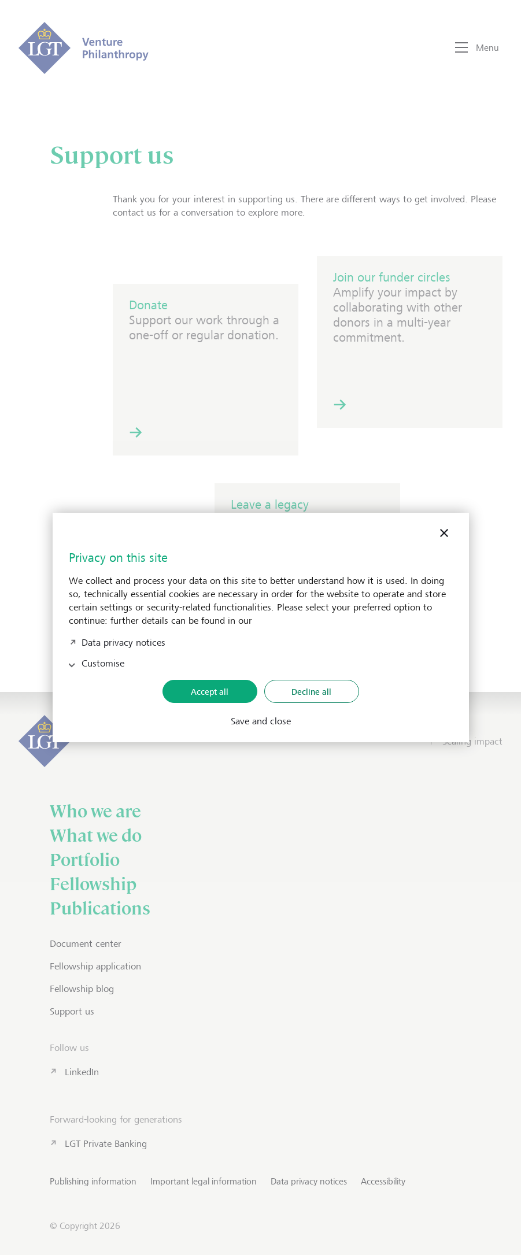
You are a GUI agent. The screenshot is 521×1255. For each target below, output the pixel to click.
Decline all (311, 691)
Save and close (261, 721)
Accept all (209, 691)
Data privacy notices (123, 641)
